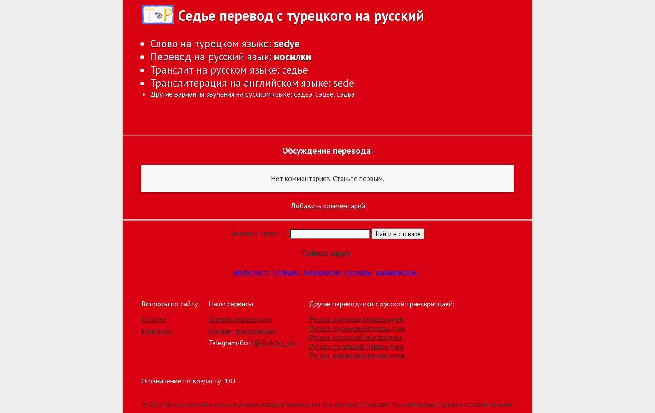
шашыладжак (396, 271)
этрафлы (358, 271)
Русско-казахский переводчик (356, 337)
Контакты (156, 330)
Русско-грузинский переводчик (357, 328)
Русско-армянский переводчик (356, 319)
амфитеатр (251, 271)
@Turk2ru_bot (275, 342)
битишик (286, 271)
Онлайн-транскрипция (242, 330)
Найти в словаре (398, 234)
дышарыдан (322, 271)
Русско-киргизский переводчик (357, 355)
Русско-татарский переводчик (356, 346)
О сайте (153, 319)
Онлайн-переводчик (240, 319)
